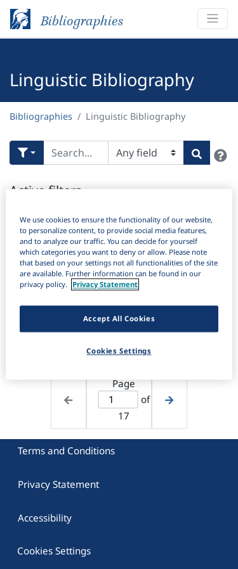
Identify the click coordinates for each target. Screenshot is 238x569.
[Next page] (169, 399)
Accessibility (45, 517)
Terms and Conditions (66, 450)
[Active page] (118, 399)
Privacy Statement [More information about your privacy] (105, 285)
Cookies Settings (54, 550)
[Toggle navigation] (212, 18)
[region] (119, 284)
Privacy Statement (58, 484)
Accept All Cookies (119, 319)
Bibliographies (41, 116)
